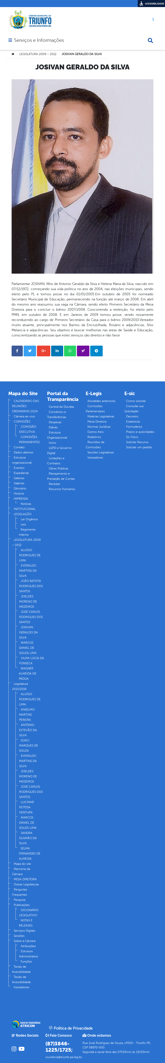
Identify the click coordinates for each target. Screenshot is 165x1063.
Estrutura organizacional (22, 460)
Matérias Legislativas (100, 416)
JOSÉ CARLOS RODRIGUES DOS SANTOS (31, 617)
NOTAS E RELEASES (25, 923)
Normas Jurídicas (99, 426)
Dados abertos (23, 452)
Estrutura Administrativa (28, 954)
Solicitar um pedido (139, 447)
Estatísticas (133, 421)
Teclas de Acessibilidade (21, 969)
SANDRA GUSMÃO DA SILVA (28, 838)
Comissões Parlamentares (95, 409)
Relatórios (94, 437)
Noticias (26, 503)
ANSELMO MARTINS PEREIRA (27, 714)
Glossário (20, 488)
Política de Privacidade (71, 1028)
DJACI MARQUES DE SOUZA (28, 745)
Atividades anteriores (101, 401)
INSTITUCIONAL (25, 509)
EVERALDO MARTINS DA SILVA (28, 570)
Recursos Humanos (62, 489)
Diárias (53, 427)
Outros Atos (95, 431)
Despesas (55, 422)
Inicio (52, 442)
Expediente (21, 473)
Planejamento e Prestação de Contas (61, 476)
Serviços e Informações (39, 40)
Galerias (19, 478)
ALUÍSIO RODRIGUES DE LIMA (30, 555)
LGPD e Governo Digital (59, 450)
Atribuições (28, 946)
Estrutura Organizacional (57, 435)
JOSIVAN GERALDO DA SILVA (28, 632)
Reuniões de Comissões (95, 445)
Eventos (19, 467)
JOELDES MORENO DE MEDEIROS (28, 601)
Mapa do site (22, 863)
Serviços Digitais (24, 930)
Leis (23, 524)
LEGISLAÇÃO (22, 514)
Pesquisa (19, 899)
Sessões (19, 935)
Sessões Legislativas (100, 452)
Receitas (54, 484)
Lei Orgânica (29, 519)
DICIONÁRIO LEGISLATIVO (28, 913)
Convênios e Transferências (56, 414)
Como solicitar (136, 401)
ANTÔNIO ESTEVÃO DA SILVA (28, 730)
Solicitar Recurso (137, 442)
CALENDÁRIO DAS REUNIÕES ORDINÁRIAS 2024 (25, 406)
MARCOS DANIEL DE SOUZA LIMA (28, 648)
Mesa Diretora (96, 421)
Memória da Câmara (21, 871)
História (19, 493)
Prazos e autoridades (140, 431)
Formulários (134, 426)
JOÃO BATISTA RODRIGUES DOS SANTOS (31, 586)
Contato (19, 447)
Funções (26, 961)
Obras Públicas (58, 468)
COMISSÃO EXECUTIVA (27, 429)
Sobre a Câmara (24, 941)
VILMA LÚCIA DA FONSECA (31, 661)
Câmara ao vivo (24, 416)
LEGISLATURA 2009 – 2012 (38, 54)
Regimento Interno (27, 532)
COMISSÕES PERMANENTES (29, 439)
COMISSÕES (22, 421)
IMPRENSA (21, 498)
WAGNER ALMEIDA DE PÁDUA (27, 673)
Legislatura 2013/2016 (20, 686)
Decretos (132, 416)
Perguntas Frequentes (19, 892)
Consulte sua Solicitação (134, 409)
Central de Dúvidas (61, 406)
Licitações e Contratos (55, 461)
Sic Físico (132, 437)
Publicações (22, 905)
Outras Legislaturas (26, 884)
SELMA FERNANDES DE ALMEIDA (29, 853)
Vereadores (21, 987)
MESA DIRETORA (25, 879)
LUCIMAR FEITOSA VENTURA (26, 807)
